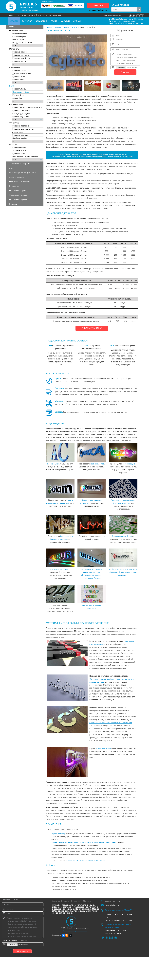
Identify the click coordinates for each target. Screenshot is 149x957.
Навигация (14, 186)
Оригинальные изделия (19, 181)
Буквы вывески (18, 153)
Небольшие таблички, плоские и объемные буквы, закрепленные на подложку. (123, 572)
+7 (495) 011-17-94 (120, 5)
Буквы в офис (18, 79)
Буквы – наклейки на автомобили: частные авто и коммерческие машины (84, 842)
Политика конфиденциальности (75, 931)
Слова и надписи (16, 177)
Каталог (66, 901)
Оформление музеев (18, 199)
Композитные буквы (21, 58)
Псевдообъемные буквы (22, 42)
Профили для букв (20, 138)
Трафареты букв (19, 150)
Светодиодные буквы (21, 113)
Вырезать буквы (19, 89)
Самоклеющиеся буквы (122, 536)
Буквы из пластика (20, 52)
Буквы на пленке (19, 61)
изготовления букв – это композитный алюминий (110, 722)
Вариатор (56, 901)
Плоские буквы (18, 39)
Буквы (12, 27)
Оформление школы (18, 195)
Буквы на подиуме (20, 135)
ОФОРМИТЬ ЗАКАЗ (92, 328)
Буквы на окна (18, 76)
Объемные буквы (19, 33)
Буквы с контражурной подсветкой (27, 107)
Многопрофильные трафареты (22, 172)
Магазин (87, 901)
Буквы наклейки (19, 147)
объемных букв (97, 464)
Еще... (27, 46)
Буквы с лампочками (21, 110)
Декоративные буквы (21, 73)
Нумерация (14, 204)
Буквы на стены (19, 70)
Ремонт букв (17, 98)
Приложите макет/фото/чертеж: (15, 940)
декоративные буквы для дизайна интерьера (85, 860)
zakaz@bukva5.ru (98, 10)
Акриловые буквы (103, 748)
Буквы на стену (58, 833)
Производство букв (20, 92)
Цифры (12, 168)
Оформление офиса (17, 190)
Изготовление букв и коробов (25, 156)
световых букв (129, 464)
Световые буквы (19, 36)
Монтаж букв (17, 95)
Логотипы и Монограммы (20, 163)
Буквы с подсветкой (20, 116)
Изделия (76, 901)
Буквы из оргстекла (20, 55)
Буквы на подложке (20, 126)
